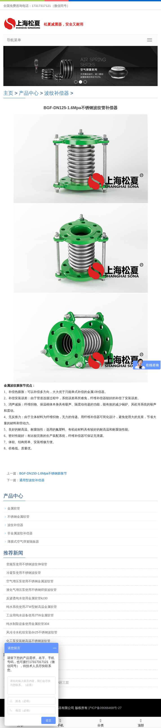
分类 (101, 722)
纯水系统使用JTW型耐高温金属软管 (31, 607)
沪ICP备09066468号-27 (104, 708)
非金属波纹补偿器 (20, 533)
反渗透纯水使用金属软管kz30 (27, 598)
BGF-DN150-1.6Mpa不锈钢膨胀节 (43, 473)
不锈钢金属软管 (18, 516)
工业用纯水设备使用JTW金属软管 (30, 615)
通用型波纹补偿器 (31, 480)
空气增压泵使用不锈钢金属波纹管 (29, 581)
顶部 (141, 722)
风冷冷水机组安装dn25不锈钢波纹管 (31, 632)
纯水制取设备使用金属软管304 (27, 624)
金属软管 (13, 508)
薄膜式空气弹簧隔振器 (23, 541)
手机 (60, 722)
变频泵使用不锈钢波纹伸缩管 (26, 564)
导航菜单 (14, 40)
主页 (8, 93)
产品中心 (29, 93)
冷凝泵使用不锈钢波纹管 (23, 572)
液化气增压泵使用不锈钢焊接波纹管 (31, 590)
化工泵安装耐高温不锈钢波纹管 (28, 641)
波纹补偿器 (56, 93)
